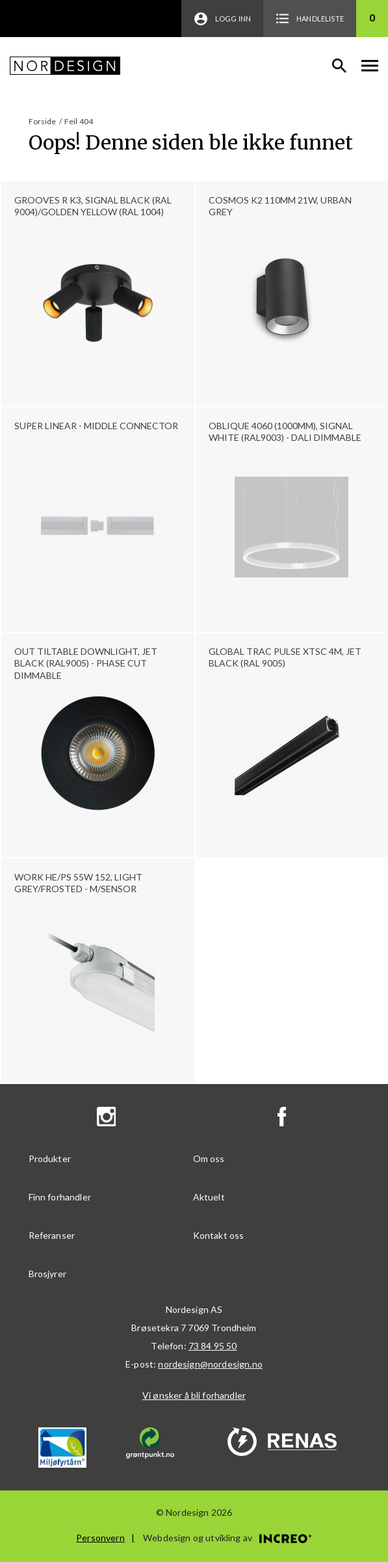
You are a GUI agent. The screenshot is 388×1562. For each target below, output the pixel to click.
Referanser (52, 1235)
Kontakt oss (218, 1235)
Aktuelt (209, 1196)
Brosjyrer (47, 1273)
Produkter (50, 1158)
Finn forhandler (60, 1196)
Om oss (209, 1158)
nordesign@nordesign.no (210, 1364)
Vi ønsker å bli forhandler (194, 1395)
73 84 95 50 (212, 1345)
